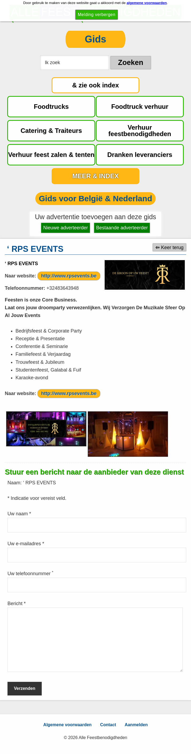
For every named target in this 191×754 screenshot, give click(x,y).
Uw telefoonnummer (30, 573)
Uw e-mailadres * (25, 543)
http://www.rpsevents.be (69, 276)
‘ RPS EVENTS (21, 263)
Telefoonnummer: (25, 288)
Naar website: (20, 276)
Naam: (15, 482)
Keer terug (172, 247)
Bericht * (16, 603)
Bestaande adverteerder (122, 227)
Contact (108, 724)
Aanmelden (136, 724)
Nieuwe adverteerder (65, 227)
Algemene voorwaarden (67, 724)
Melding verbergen (97, 14)
